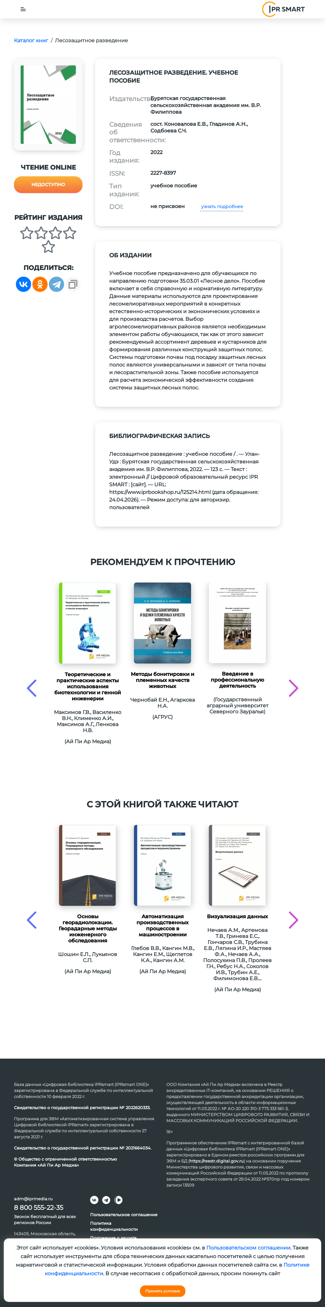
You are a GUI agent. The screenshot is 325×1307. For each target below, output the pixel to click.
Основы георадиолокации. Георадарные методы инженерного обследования (88, 928)
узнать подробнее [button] (221, 206)
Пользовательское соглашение (123, 1214)
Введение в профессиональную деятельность (237, 680)
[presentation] (31, 688)
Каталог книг (31, 40)
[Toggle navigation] (23, 9)
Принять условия (162, 1291)
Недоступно (48, 184)
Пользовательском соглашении (248, 1248)
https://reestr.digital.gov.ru (216, 1160)
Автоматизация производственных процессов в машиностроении (162, 925)
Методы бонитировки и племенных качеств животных (162, 680)
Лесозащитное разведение (91, 40)
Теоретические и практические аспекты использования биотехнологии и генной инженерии (87, 686)
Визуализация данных (237, 916)
